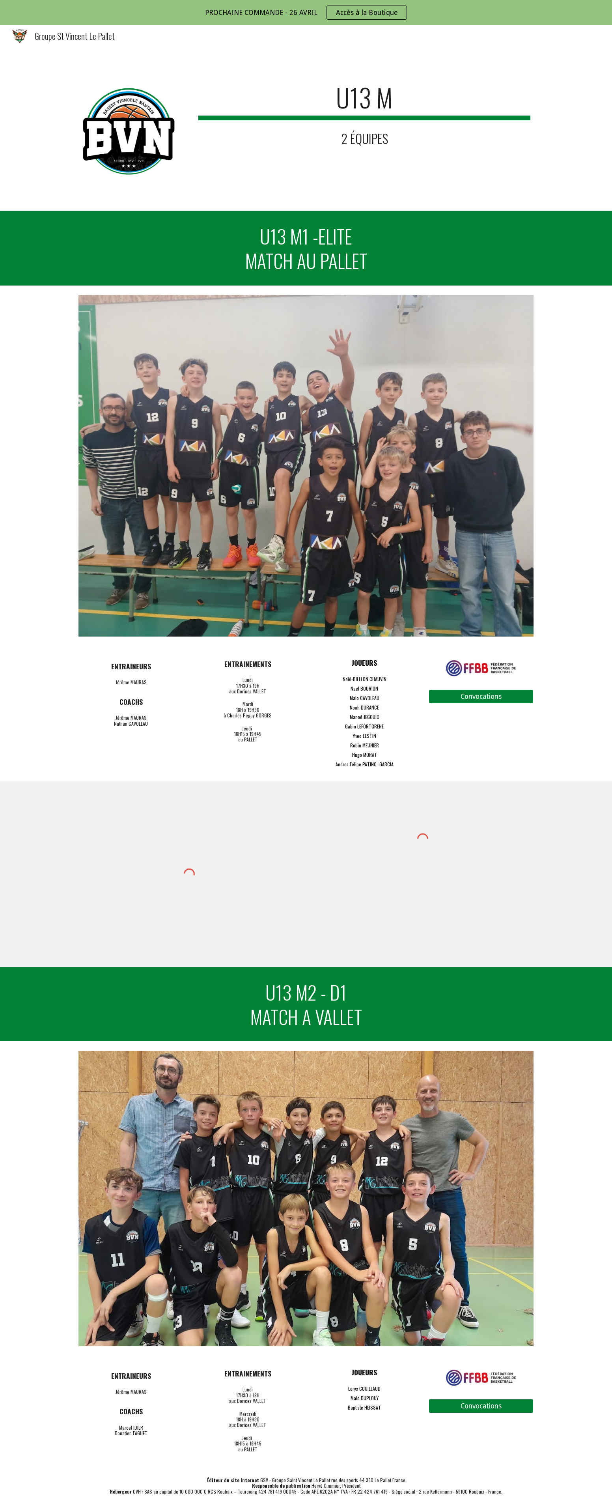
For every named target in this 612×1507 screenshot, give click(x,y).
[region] (306, 12)
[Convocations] (481, 696)
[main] (364, 114)
